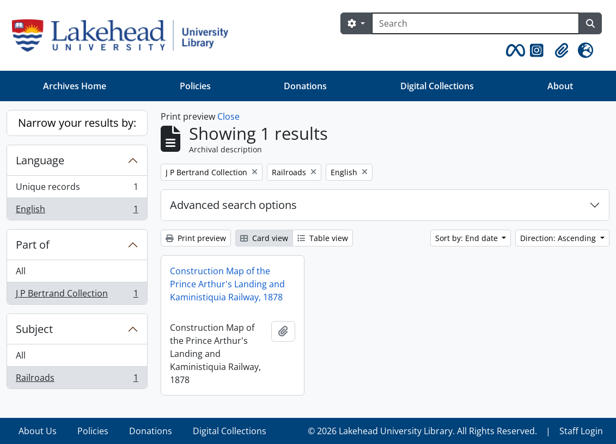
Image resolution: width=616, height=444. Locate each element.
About (560, 86)
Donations (305, 86)
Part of (33, 244)
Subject (34, 329)
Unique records (76, 189)
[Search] (475, 23)
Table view (322, 238)
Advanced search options (233, 205)
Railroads (76, 379)
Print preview (196, 238)
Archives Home (74, 86)
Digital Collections (437, 86)
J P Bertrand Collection (76, 295)
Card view (264, 238)
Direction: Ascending (559, 238)
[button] (514, 51)
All (21, 271)
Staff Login (581, 431)
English (76, 211)
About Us (38, 431)
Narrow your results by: (77, 122)
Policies (195, 86)
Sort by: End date (467, 238)
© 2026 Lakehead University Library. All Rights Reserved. (422, 431)
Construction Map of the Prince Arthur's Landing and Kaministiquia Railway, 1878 (227, 284)
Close (228, 116)
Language (40, 160)
